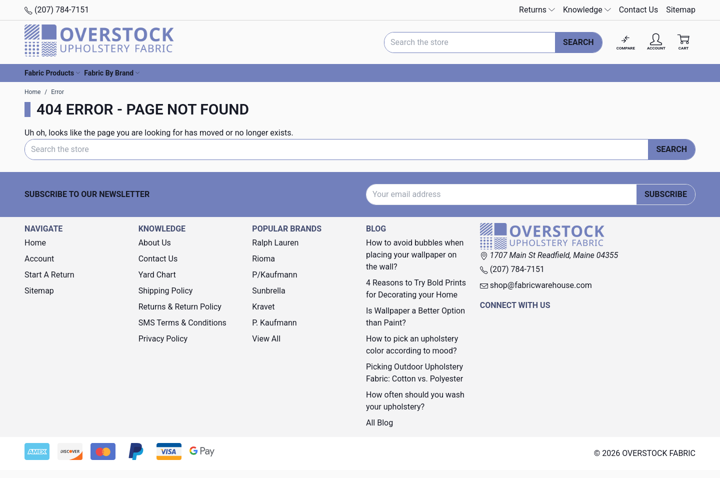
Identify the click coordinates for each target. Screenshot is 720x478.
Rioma (263, 259)
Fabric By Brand (112, 73)
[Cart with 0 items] (684, 42)
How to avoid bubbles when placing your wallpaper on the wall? (415, 255)
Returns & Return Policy (180, 307)
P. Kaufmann (274, 323)
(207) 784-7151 (56, 9)
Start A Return (49, 275)
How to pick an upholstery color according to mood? (412, 345)
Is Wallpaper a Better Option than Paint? (415, 317)
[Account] (656, 42)
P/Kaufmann (274, 275)
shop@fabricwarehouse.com (536, 285)
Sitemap (681, 9)
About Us (154, 243)
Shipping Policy (165, 291)
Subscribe (665, 194)
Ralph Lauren (275, 243)
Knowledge (587, 9)
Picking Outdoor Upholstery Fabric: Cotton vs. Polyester (414, 373)
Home (35, 243)
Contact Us (638, 9)
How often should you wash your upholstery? (415, 401)
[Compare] (625, 42)
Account (39, 259)
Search (578, 42)
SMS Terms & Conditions (182, 323)
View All (266, 339)
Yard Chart (157, 275)
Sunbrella (268, 291)
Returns (537, 9)
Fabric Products (52, 73)
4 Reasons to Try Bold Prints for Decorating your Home (416, 289)
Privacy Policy (163, 339)
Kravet (263, 307)
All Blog (379, 423)
